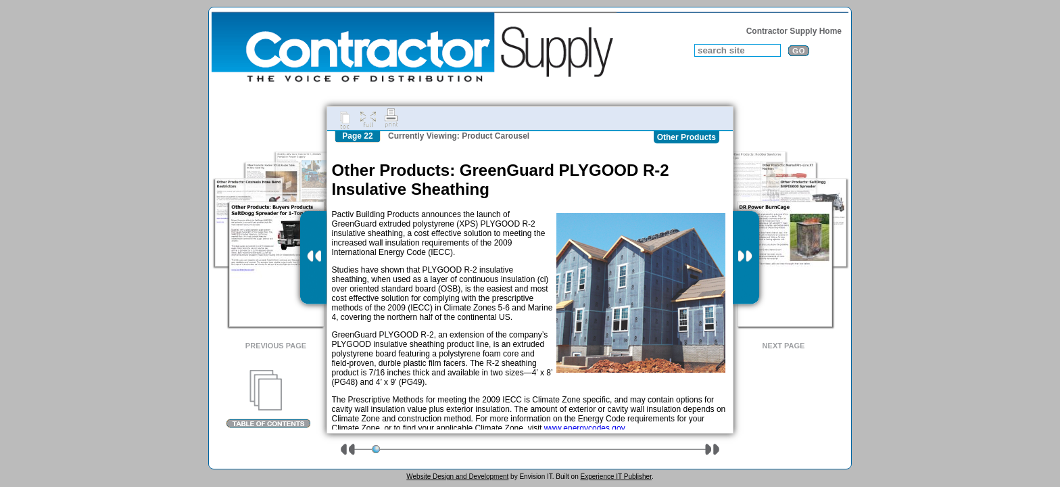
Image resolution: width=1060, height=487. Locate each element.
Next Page (784, 346)
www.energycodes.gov (584, 428)
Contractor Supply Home (794, 31)
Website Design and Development (457, 476)
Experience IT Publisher (615, 476)
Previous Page (275, 346)
